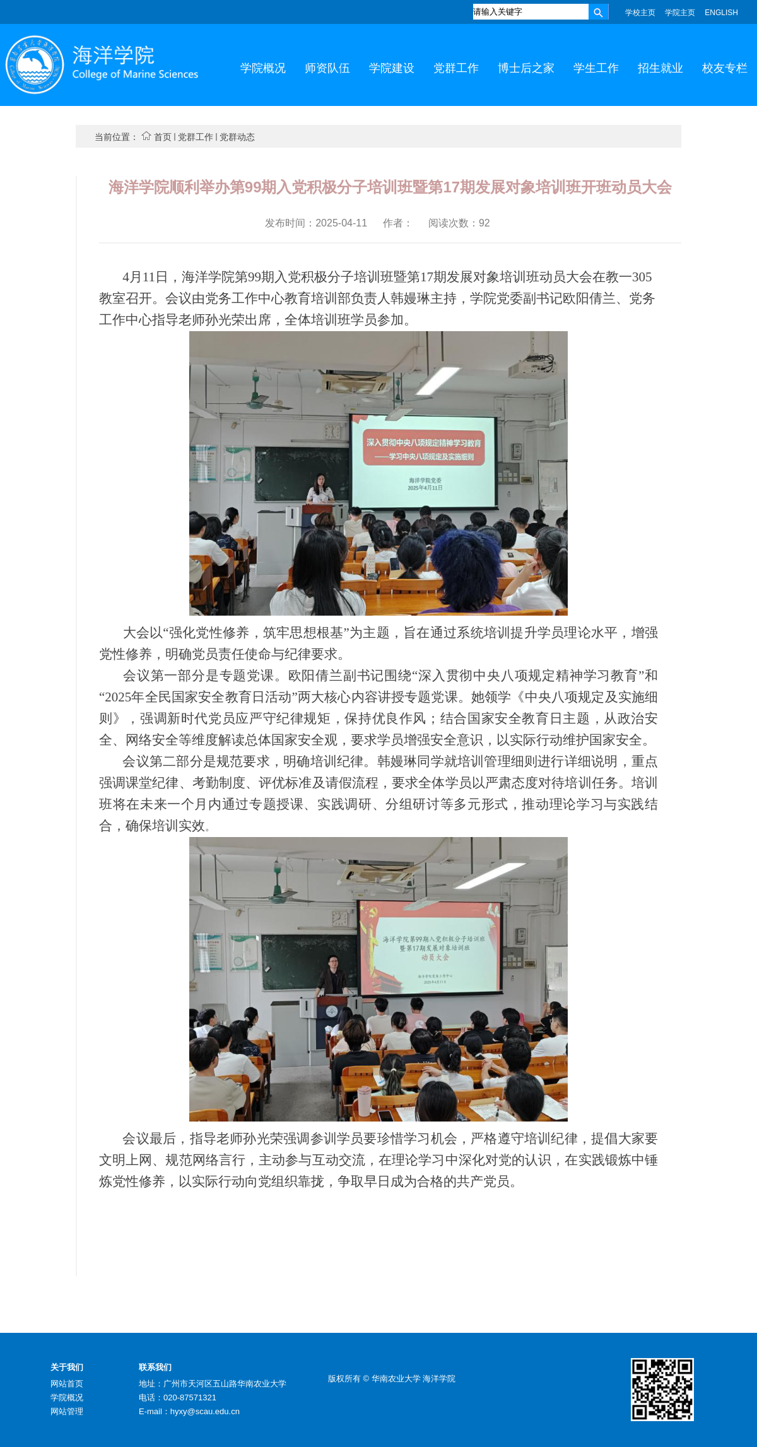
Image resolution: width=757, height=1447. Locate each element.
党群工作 (195, 137)
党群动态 (237, 137)
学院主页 (680, 12)
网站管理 (66, 1411)
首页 (163, 137)
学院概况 (66, 1397)
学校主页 (640, 12)
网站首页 (66, 1383)
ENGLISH (721, 12)
